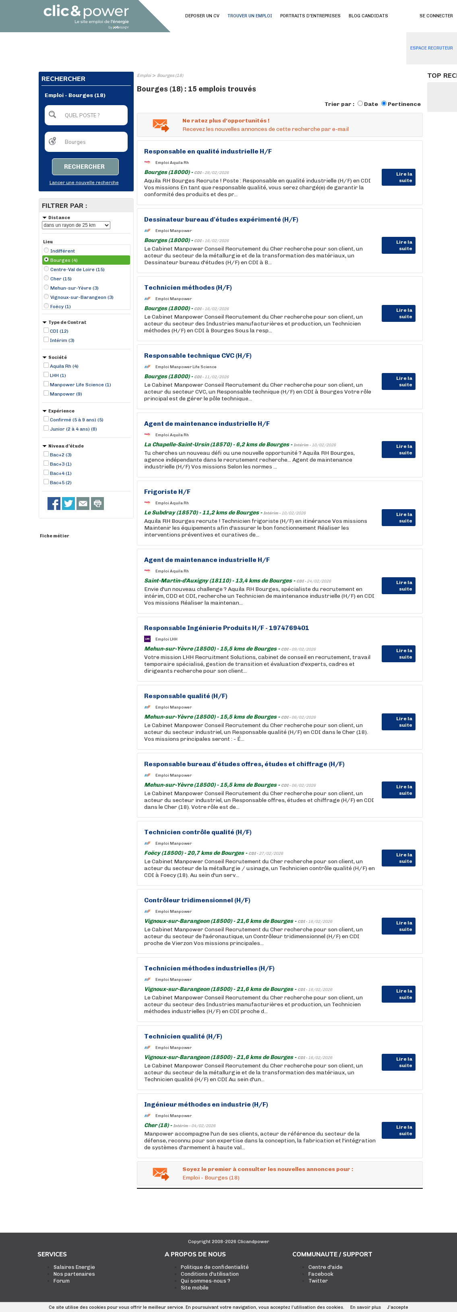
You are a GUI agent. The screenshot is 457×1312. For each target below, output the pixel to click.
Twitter (318, 1281)
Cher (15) (61, 279)
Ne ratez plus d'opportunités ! (225, 120)
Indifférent (62, 251)
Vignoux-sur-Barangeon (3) (82, 297)
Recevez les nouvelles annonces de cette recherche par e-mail (265, 129)
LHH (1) (58, 375)
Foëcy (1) (60, 306)
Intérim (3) (62, 340)
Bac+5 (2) (61, 482)
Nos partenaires (74, 1274)
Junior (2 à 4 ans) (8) (73, 429)
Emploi (144, 75)
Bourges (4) (64, 260)
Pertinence (404, 104)
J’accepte (397, 1307)
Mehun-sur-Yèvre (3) (74, 288)
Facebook (320, 1274)
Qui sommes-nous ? (205, 1281)
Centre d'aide (325, 1267)
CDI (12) (59, 331)
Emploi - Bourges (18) (211, 1177)
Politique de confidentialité (215, 1267)
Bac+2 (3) (61, 455)
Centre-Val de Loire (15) (77, 269)
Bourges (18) (170, 75)
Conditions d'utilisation (210, 1274)
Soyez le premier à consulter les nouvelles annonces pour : (267, 1169)
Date (371, 104)
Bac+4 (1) (61, 473)
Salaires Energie (74, 1267)
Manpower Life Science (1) (80, 385)
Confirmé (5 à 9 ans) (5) (76, 420)
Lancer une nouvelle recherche (84, 182)
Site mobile (195, 1288)
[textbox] (86, 115)
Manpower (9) (66, 394)
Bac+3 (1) (61, 464)
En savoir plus (365, 1307)
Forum (62, 1281)
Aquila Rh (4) (64, 366)
